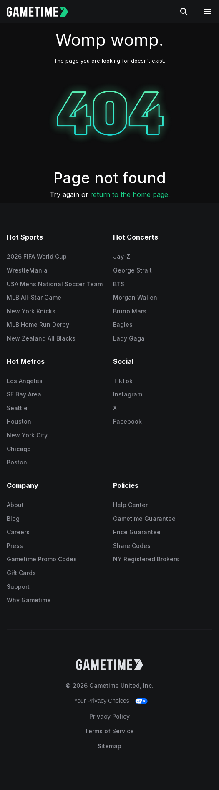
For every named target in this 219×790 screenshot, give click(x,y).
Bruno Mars (129, 311)
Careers (18, 531)
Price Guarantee (137, 531)
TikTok (123, 380)
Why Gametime (29, 599)
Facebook (127, 421)
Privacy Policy (109, 716)
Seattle (17, 407)
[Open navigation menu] (207, 11)
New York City (27, 435)
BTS (118, 284)
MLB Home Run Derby (38, 324)
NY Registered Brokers (146, 559)
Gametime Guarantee (144, 518)
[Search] (184, 11)
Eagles (123, 324)
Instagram (127, 394)
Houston (19, 421)
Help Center (130, 504)
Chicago (19, 448)
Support (18, 586)
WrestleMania (27, 270)
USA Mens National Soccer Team (55, 284)
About (15, 504)
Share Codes (132, 545)
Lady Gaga (129, 338)
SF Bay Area (24, 394)
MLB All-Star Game (34, 297)
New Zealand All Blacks (41, 338)
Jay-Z (121, 256)
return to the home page (129, 194)
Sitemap (109, 746)
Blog (13, 518)
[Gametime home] (42, 12)
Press (15, 545)
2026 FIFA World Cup (37, 256)
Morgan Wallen (135, 297)
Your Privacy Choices (101, 700)
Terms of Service (109, 730)
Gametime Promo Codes (42, 559)
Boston (17, 462)
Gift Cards (21, 572)
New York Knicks (31, 311)
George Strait (132, 270)
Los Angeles (25, 380)
